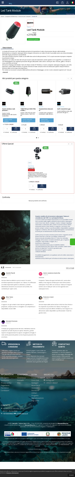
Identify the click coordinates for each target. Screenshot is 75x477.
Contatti (20, 393)
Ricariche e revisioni (35, 399)
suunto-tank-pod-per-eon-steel (27, 133)
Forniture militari (35, 404)
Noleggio (35, 396)
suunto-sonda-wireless (8, 133)
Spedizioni (5, 393)
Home (2, 16)
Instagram (49, 393)
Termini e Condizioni (5, 402)
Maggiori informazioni (12, 473)
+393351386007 (51, 396)
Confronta (13, 145)
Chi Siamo (5, 391)
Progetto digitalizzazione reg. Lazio (37, 411)
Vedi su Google (70, 281)
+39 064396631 (7, 426)
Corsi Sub (35, 393)
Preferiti (6, 145)
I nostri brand (36, 391)
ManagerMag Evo (63, 436)
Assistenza (21, 391)
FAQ (18, 396)
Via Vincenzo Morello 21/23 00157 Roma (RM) (12, 422)
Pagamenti (5, 398)
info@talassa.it (21, 426)
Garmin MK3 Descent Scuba (45, 133)
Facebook (48, 391)
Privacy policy (6, 396)
